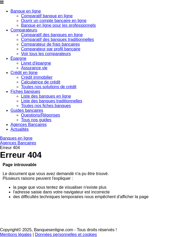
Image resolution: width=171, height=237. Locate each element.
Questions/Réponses (40, 115)
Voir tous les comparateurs (46, 53)
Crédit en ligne (24, 72)
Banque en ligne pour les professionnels (58, 25)
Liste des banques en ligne (46, 96)
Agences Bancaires (29, 124)
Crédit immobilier (37, 77)
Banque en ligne (26, 11)
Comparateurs (24, 30)
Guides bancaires (27, 110)
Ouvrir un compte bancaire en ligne (53, 20)
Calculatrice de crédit (40, 82)
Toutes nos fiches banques (46, 105)
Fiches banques (25, 91)
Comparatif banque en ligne (47, 16)
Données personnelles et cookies (66, 234)
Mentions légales (16, 234)
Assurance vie (34, 68)
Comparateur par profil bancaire (50, 49)
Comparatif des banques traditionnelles (57, 39)
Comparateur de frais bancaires (50, 44)
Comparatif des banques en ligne (52, 35)
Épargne (19, 58)
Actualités (20, 129)
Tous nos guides (36, 120)
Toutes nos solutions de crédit (48, 87)
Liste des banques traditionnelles (51, 101)
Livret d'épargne (36, 63)
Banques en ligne (16, 138)
